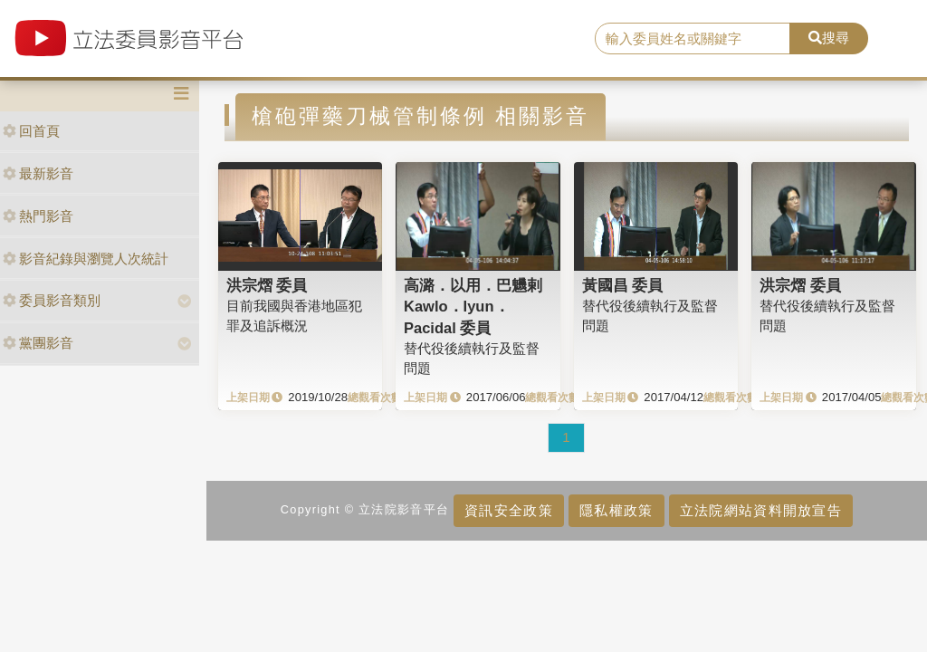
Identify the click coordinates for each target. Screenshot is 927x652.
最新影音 (38, 173)
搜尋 (828, 37)
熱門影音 (38, 216)
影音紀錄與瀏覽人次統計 (85, 258)
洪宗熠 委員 (267, 285)
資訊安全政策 (508, 510)
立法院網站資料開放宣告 (761, 510)
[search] (692, 39)
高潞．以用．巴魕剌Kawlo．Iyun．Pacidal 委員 (473, 306)
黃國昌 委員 (623, 285)
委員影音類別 (51, 300)
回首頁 (31, 131)
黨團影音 (38, 342)
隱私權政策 (616, 510)
